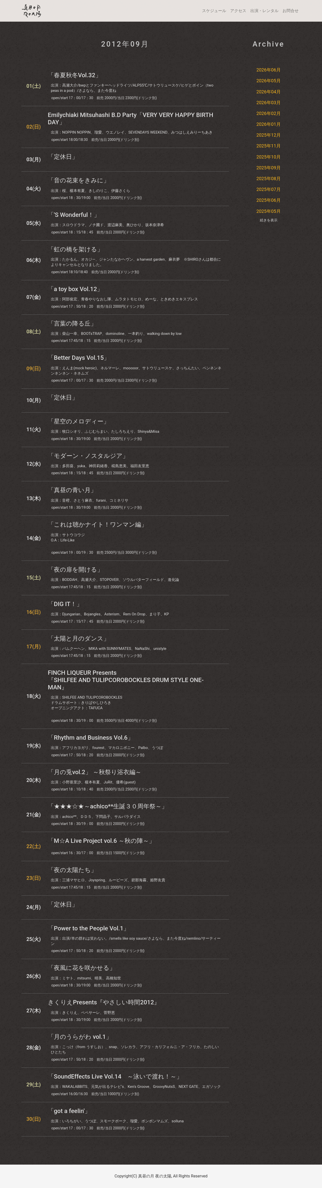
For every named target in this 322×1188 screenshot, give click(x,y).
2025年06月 (268, 200)
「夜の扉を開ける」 (75, 569)
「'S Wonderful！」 (74, 214)
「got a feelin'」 (69, 1111)
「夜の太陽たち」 (72, 870)
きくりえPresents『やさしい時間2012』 (104, 1002)
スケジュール (214, 10)
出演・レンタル (264, 10)
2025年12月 (268, 135)
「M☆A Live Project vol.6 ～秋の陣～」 (101, 840)
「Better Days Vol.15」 (79, 357)
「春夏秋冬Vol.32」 (74, 75)
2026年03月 (268, 102)
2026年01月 (268, 124)
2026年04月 (268, 91)
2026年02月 (268, 113)
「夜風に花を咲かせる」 (81, 967)
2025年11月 (268, 145)
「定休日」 (63, 156)
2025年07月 (268, 189)
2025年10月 (268, 157)
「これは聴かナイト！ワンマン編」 (97, 524)
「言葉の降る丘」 (72, 323)
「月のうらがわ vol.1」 (80, 1036)
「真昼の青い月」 (72, 490)
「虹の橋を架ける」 (75, 249)
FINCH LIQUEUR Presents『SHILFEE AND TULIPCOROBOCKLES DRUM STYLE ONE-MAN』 (126, 680)
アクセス (238, 10)
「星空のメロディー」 (78, 421)
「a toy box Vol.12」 (75, 289)
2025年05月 (268, 211)
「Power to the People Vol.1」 (88, 928)
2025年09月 (268, 167)
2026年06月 (268, 69)
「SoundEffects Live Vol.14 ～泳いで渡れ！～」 (115, 1076)
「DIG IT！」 (65, 604)
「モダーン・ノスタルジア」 (88, 455)
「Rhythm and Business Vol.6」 (91, 737)
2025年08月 (268, 178)
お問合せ (291, 10)
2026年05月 (268, 80)
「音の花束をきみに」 (78, 180)
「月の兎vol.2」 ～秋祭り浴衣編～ (94, 772)
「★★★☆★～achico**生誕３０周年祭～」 (108, 806)
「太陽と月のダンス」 (78, 638)
